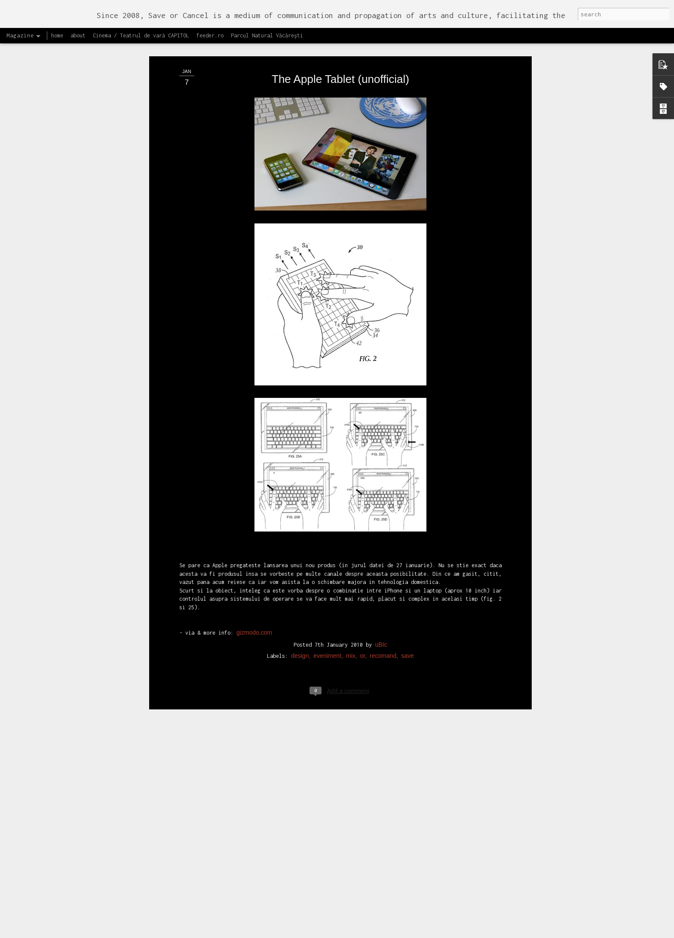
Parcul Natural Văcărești (267, 35)
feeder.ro (210, 35)
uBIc (381, 488)
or (362, 499)
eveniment (327, 499)
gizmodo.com (254, 476)
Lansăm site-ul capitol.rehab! (296, 928)
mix (350, 499)
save (407, 499)
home (57, 35)
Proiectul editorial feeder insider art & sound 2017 (327, 831)
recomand (383, 499)
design (300, 499)
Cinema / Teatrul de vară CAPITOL (141, 35)
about (78, 35)
